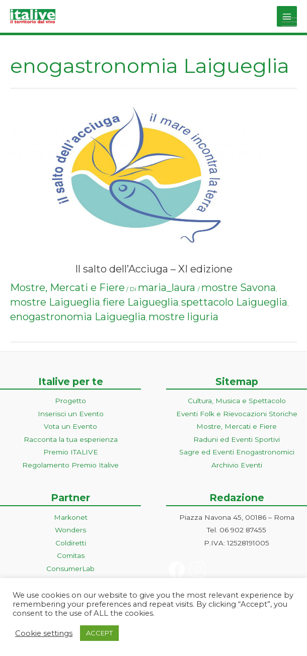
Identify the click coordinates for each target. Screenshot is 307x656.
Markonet (71, 517)
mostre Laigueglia (55, 302)
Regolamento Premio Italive (70, 465)
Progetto (70, 401)
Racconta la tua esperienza (71, 439)
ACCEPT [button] (99, 633)
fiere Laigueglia (141, 302)
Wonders (70, 530)
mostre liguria (183, 317)
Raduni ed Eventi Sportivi (236, 439)
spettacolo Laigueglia (234, 302)
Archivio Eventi (236, 465)
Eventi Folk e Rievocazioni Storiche (236, 414)
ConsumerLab (70, 569)
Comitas (71, 555)
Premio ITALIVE (70, 452)
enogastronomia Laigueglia (78, 317)
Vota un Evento (70, 426)
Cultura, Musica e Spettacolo (237, 401)
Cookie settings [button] (43, 633)
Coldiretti (70, 543)
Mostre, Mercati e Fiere (67, 288)
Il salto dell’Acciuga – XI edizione (154, 269)
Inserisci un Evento (71, 414)
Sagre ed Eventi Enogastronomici (236, 452)
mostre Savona (238, 288)
